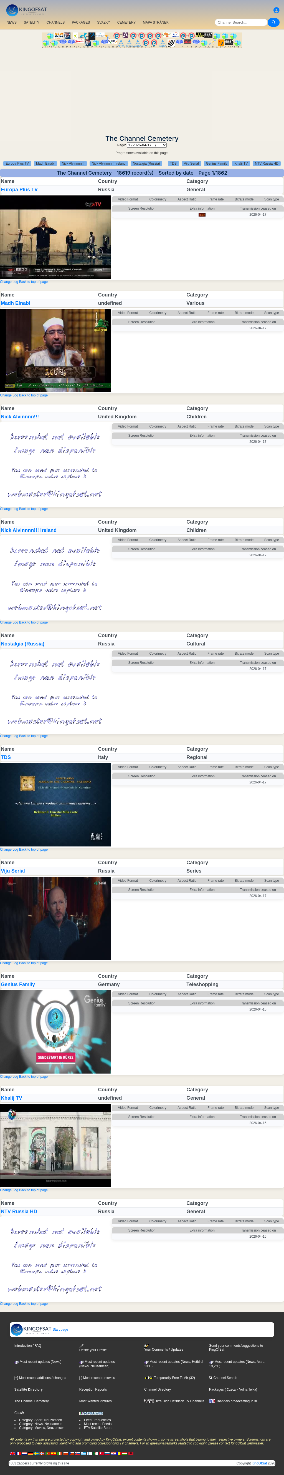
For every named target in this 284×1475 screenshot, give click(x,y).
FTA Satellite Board (98, 1428)
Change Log (9, 282)
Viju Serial (191, 163)
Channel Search (223, 1378)
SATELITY (31, 22)
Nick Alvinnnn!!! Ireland (109, 163)
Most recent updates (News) (37, 1362)
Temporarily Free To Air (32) (169, 1378)
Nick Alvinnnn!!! (73, 163)
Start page (39, 1329)
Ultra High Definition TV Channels (174, 1401)
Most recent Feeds (97, 1424)
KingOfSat (259, 1463)
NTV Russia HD (266, 163)
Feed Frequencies (97, 1420)
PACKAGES (81, 22)
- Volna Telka (246, 1389)
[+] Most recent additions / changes (40, 1378)
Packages (216, 1389)
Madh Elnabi (45, 163)
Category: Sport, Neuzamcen (40, 1420)
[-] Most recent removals (97, 1378)
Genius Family (216, 163)
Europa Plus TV (17, 163)
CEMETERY (126, 22)
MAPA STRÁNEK (155, 22)
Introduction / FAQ (27, 1346)
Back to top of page (33, 282)
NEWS (12, 22)
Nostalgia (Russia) (146, 163)
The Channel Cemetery (31, 1401)
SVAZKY (103, 22)
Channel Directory (157, 1389)
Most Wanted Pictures (95, 1401)
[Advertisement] (142, 89)
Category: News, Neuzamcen (40, 1424)
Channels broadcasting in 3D (233, 1401)
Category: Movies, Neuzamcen (42, 1428)
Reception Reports (93, 1389)
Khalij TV (241, 163)
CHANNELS (56, 22)
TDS (173, 163)
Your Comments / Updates (163, 1347)
